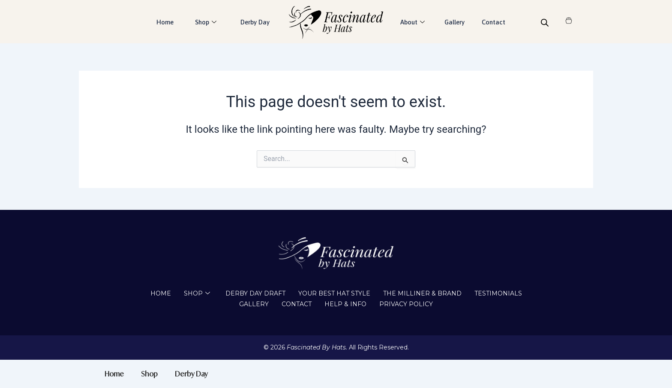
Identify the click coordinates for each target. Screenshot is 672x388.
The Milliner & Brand (422, 293)
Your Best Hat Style (334, 293)
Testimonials (498, 293)
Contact (493, 22)
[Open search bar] (544, 23)
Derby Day (255, 22)
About (412, 22)
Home (165, 22)
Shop (205, 22)
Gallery (454, 22)
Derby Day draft (255, 293)
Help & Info (345, 304)
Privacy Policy (406, 304)
